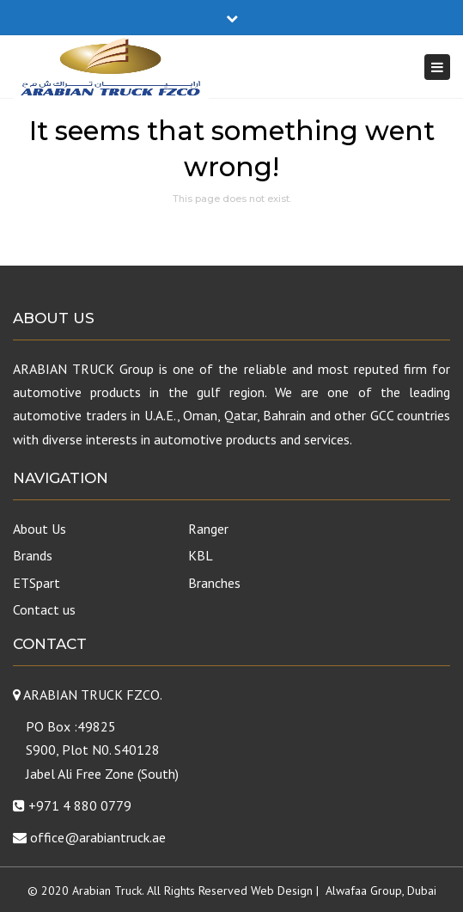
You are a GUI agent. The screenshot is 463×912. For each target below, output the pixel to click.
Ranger (208, 528)
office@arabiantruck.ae (98, 837)
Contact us (44, 609)
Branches (214, 582)
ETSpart (36, 582)
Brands (32, 555)
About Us (39, 528)
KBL (200, 555)
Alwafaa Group (364, 890)
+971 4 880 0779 (79, 805)
